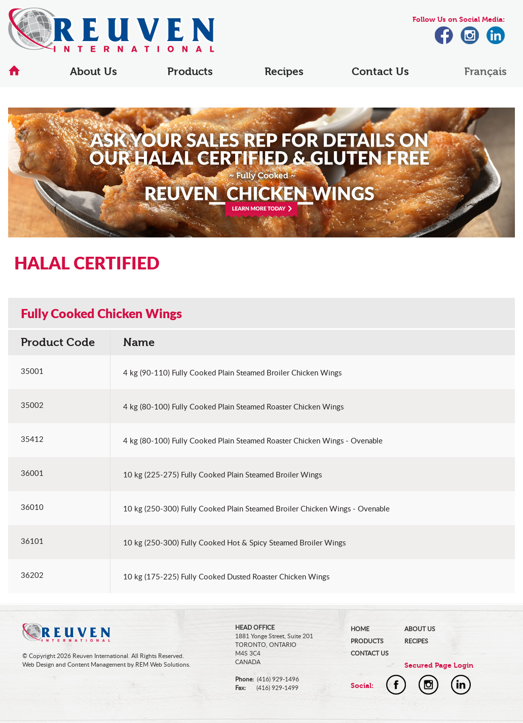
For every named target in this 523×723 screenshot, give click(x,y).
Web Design (38, 664)
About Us (93, 71)
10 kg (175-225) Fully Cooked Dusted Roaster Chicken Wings (226, 576)
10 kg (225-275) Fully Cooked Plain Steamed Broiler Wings (222, 474)
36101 (32, 541)
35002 (32, 405)
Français (485, 71)
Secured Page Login (438, 665)
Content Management (96, 664)
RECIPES (416, 641)
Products (190, 71)
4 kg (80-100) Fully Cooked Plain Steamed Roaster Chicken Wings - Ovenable (253, 440)
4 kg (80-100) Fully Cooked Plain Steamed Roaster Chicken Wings (233, 406)
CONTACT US (370, 653)
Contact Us (380, 71)
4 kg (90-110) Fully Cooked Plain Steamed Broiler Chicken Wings (232, 372)
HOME (360, 629)
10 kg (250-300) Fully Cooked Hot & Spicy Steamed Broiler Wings (234, 542)
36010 (32, 507)
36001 (32, 473)
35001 (32, 371)
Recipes (284, 71)
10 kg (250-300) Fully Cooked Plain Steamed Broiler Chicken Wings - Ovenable (256, 508)
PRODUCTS (367, 641)
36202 (32, 575)
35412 (32, 439)
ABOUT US (419, 629)
